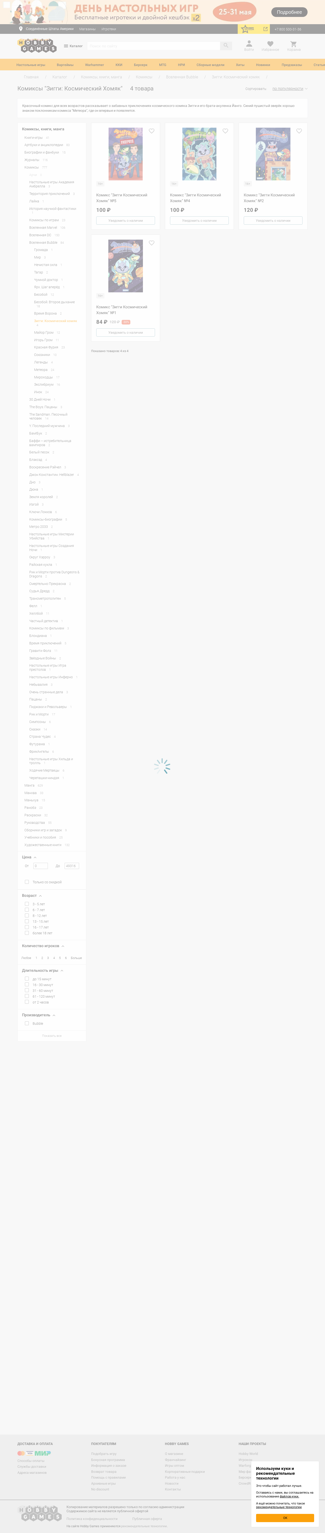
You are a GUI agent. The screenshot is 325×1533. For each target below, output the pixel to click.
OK (285, 1518)
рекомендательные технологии (279, 1507)
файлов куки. (289, 1496)
